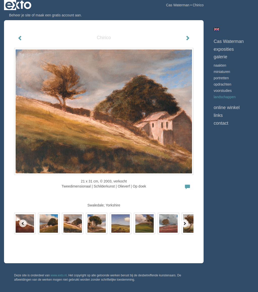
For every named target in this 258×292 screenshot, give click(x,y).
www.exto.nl (59, 275)
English (216, 29)
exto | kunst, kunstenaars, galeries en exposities (18, 5)
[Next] (184, 223)
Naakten (220, 65)
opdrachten (222, 84)
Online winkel (227, 107)
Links (218, 115)
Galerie (220, 56)
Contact (221, 123)
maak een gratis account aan (58, 15)
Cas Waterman (177, 5)
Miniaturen (222, 72)
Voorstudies (223, 91)
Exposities (224, 49)
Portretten (221, 78)
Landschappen (225, 97)
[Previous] (23, 223)
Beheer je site (20, 15)
